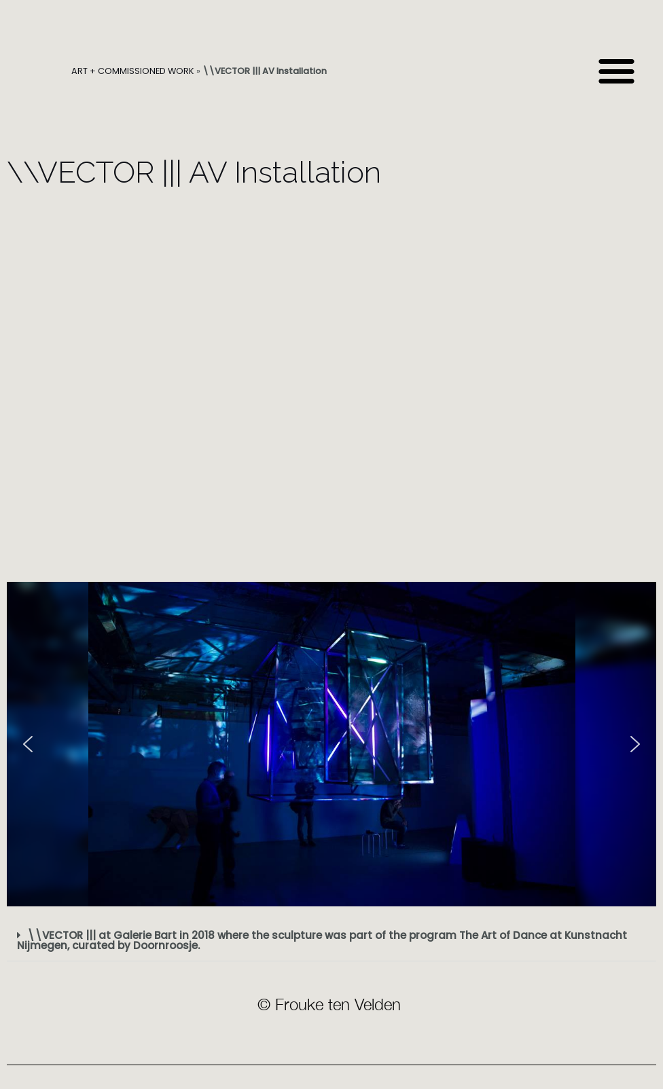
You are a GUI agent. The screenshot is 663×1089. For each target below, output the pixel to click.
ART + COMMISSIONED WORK (132, 71)
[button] (616, 71)
